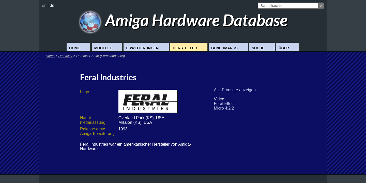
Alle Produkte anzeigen (235, 90)
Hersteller (185, 48)
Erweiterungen (142, 48)
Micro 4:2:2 (224, 108)
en (44, 5)
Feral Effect (224, 103)
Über (284, 48)
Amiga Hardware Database (183, 20)
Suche (258, 48)
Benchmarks (224, 48)
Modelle (103, 48)
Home (74, 48)
